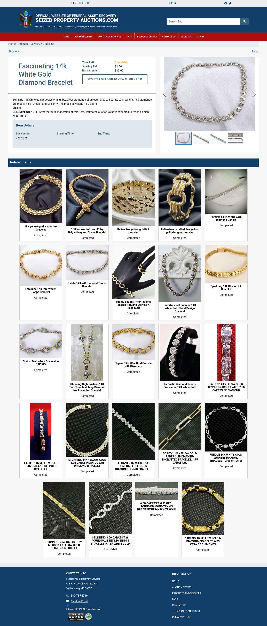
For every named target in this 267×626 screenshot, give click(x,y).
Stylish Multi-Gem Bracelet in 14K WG (41, 363)
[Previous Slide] (164, 94)
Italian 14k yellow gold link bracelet (133, 231)
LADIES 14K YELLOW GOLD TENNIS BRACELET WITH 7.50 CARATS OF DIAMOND (226, 387)
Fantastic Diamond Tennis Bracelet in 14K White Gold (179, 386)
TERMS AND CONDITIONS (186, 611)
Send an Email (79, 601)
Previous (14, 51)
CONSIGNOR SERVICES (109, 36)
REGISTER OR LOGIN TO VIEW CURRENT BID (115, 79)
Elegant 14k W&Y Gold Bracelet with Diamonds (133, 365)
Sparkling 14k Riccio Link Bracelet (226, 288)
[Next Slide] (254, 94)
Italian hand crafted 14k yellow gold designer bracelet (180, 231)
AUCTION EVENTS (83, 36)
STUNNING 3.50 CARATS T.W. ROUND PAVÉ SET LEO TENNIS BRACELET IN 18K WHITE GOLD (110, 540)
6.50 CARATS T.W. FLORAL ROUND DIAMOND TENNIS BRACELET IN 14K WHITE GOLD (156, 506)
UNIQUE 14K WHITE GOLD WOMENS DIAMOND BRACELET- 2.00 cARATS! (226, 457)
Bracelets (48, 43)
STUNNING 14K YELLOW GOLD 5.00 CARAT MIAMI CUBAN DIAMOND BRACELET (87, 462)
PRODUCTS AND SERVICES (186, 593)
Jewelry (35, 43)
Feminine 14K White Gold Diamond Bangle (226, 218)
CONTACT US (169, 36)
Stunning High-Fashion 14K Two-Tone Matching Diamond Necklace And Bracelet (87, 387)
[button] (183, 138)
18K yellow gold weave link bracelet (40, 228)
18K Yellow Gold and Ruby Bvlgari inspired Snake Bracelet (87, 231)
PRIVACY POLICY (181, 617)
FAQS (175, 599)
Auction (23, 43)
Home (12, 43)
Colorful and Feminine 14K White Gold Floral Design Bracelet (180, 308)
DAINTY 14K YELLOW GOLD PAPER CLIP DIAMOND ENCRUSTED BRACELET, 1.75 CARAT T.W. (180, 458)
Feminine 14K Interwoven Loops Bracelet (41, 291)
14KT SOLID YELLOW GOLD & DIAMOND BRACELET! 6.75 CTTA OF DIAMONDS (203, 541)
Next (255, 51)
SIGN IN (200, 36)
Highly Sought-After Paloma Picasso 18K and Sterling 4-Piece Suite (133, 305)
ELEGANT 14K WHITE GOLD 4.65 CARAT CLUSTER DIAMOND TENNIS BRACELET (133, 466)
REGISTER (186, 36)
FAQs (129, 36)
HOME (66, 36)
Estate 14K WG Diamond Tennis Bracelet (87, 285)
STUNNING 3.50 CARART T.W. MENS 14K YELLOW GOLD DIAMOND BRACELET (64, 545)
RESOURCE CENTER (147, 36)
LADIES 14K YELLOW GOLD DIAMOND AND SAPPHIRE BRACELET (41, 466)
